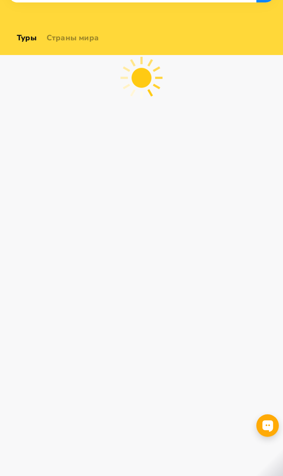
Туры (27, 38)
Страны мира (73, 38)
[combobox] (22, 68)
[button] (22, 68)
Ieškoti (265, 68)
